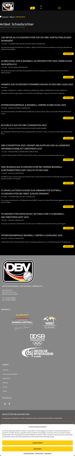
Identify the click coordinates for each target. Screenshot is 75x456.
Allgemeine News (14, 44)
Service (5, 387)
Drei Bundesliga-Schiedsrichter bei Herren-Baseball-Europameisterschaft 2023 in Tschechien (32, 168)
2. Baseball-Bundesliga (23, 90)
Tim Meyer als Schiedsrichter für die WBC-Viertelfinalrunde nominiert (36, 39)
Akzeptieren (37, 443)
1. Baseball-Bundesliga (8, 90)
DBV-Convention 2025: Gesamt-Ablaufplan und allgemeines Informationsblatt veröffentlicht (35, 147)
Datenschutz (39, 453)
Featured (28, 44)
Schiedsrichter (40, 44)
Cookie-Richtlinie (29, 453)
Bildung (12, 17)
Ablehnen (38, 449)
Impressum (47, 453)
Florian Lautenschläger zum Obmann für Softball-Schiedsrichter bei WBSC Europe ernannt (31, 192)
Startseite (5, 17)
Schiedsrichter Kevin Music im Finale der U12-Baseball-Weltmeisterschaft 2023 (33, 215)
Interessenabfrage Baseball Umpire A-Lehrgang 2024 (31, 235)
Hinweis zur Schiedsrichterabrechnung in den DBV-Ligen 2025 (37, 84)
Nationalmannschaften (10, 374)
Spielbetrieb (6, 378)
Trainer (38, 128)
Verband (43, 128)
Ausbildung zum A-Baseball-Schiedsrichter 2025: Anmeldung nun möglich (36, 62)
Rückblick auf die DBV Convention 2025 (23, 125)
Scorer (33, 128)
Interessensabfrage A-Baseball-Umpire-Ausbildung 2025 (33, 104)
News (33, 44)
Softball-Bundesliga (60, 90)
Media (5, 391)
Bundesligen (35, 90)
